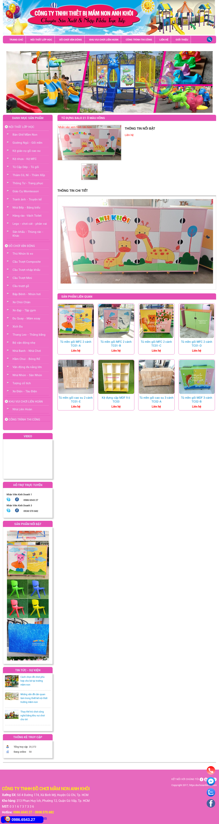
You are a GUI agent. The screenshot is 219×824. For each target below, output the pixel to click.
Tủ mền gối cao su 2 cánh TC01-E (76, 399)
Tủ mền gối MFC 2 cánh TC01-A (75, 343)
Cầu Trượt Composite (27, 261)
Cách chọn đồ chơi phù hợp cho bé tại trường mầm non (32, 681)
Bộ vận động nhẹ (24, 342)
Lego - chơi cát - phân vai (30, 223)
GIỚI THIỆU (182, 39)
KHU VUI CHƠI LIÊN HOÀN (103, 39)
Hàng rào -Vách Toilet (27, 215)
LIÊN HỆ (163, 39)
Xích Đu (18, 326)
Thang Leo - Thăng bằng (29, 334)
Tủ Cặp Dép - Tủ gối (26, 167)
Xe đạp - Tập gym (24, 310)
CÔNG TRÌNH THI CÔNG (139, 39)
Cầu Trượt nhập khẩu (26, 270)
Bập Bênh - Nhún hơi (27, 294)
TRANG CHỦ (16, 39)
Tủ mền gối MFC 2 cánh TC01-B (116, 343)
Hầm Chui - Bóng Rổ (26, 359)
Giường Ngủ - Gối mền (27, 142)
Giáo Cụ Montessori (26, 191)
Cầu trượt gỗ (21, 286)
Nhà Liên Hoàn (22, 409)
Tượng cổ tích (22, 383)
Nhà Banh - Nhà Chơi (27, 351)
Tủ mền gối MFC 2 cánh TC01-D (196, 343)
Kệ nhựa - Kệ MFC (25, 159)
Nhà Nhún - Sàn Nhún (27, 375)
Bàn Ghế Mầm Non (25, 134)
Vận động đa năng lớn (27, 367)
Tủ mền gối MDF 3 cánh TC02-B (196, 399)
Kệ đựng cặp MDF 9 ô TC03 (116, 399)
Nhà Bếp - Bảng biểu (26, 207)
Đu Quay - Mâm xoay (26, 318)
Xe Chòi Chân (21, 302)
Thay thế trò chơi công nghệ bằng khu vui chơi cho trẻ (32, 715)
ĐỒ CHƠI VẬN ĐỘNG (70, 39)
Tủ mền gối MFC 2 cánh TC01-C (156, 343)
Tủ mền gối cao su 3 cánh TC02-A (156, 399)
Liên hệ (129, 135)
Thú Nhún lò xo (23, 253)
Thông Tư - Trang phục (28, 183)
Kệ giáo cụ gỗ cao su (26, 151)
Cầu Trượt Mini (22, 278)
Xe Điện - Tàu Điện (25, 391)
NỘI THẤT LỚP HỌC (41, 39)
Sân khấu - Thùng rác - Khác (27, 47)
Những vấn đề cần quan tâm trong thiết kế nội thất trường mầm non (33, 698)
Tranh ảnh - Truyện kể (27, 199)
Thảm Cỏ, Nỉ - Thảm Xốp (29, 175)
